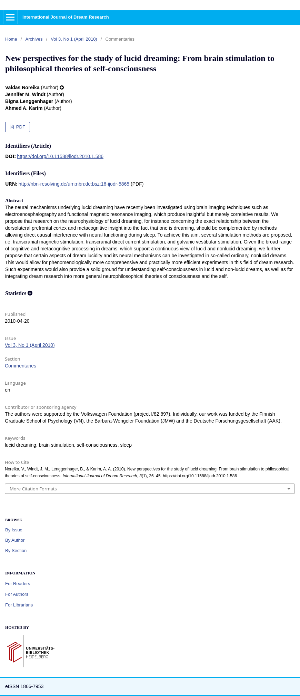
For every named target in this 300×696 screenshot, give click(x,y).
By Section (16, 550)
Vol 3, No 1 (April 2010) (74, 39)
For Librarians (19, 604)
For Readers (17, 583)
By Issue (13, 529)
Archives (34, 39)
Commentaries (20, 365)
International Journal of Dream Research (65, 17)
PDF (20, 126)
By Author (14, 540)
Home (11, 39)
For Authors (16, 594)
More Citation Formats (33, 489)
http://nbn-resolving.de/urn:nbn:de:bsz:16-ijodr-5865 (74, 184)
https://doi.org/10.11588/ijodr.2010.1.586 (60, 156)
